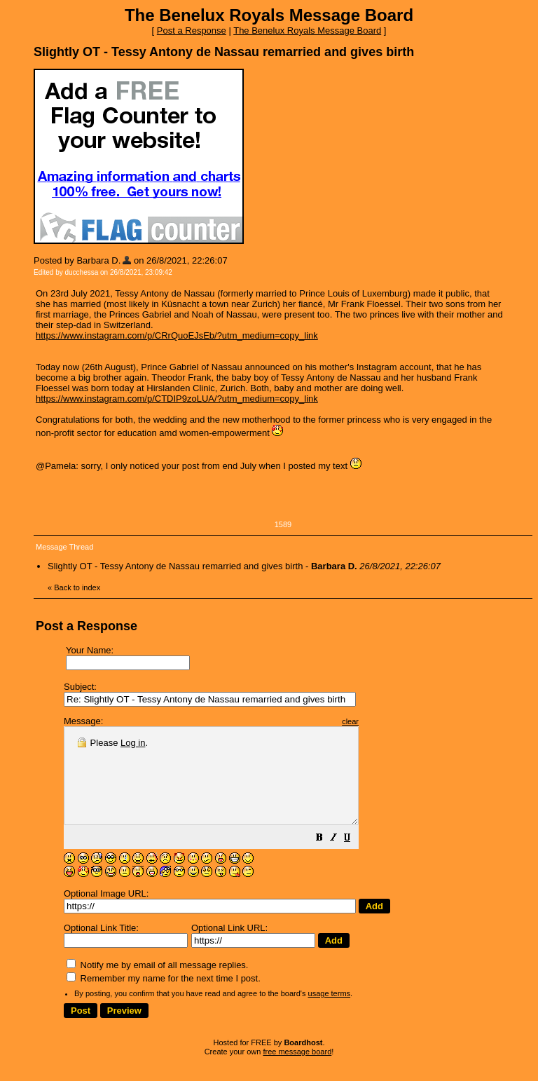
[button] (354, 858)
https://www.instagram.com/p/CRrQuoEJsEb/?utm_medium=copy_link (177, 335)
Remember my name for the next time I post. (164, 997)
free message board (297, 1070)
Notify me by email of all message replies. (157, 984)
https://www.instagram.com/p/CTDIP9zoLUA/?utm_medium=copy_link (177, 398)
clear (385, 721)
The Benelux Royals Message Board (307, 30)
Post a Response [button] (191, 30)
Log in (132, 742)
